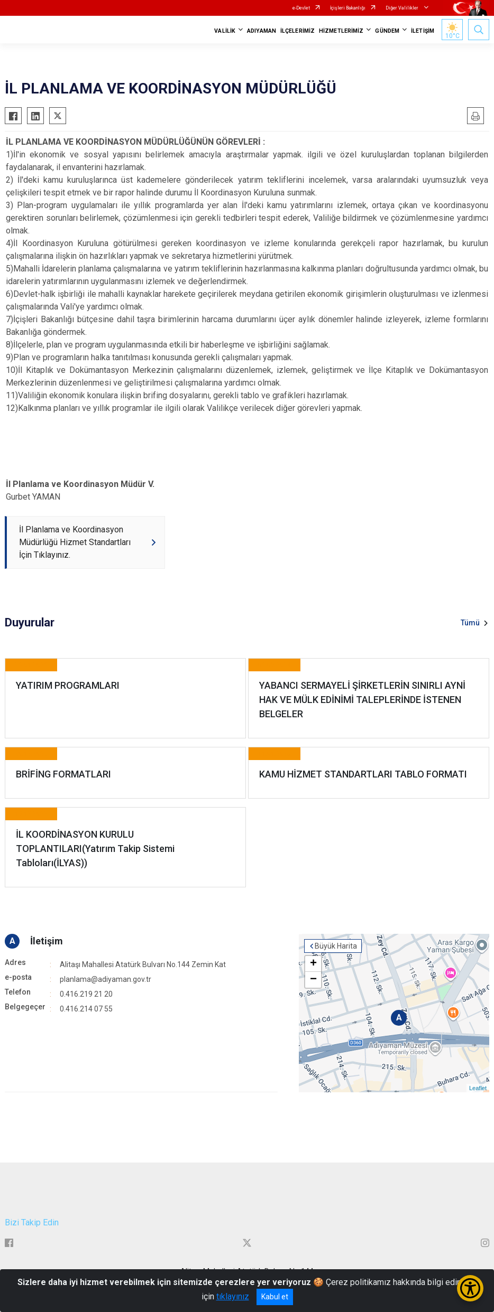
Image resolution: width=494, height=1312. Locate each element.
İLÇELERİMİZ (297, 30)
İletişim (46, 940)
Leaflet (478, 1088)
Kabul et (274, 1296)
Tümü (470, 622)
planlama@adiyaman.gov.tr (105, 979)
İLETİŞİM (422, 30)
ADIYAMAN (261, 30)
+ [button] (313, 964)
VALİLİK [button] (224, 30)
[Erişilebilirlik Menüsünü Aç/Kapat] (470, 1288)
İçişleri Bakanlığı (347, 8)
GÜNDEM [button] (387, 30)
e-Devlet (301, 8)
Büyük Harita (336, 946)
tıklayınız (232, 1296)
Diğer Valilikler (402, 8)
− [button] (313, 980)
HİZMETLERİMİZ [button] (341, 30)
